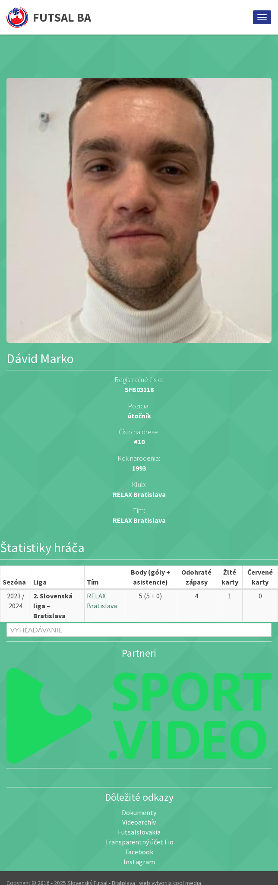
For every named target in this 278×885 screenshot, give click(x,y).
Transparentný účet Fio (139, 842)
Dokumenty (139, 812)
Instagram (139, 861)
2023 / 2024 (16, 600)
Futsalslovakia (139, 832)
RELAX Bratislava (139, 520)
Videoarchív (139, 822)
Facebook (139, 851)
